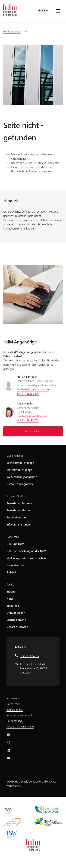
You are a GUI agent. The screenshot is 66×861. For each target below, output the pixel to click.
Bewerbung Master (18, 510)
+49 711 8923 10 (29, 655)
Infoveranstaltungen (19, 524)
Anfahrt (11, 572)
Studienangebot (15, 456)
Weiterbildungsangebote (22, 477)
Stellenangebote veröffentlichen (26, 558)
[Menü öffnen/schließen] (59, 10)
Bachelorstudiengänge (20, 463)
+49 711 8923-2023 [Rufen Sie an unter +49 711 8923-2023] (28, 420)
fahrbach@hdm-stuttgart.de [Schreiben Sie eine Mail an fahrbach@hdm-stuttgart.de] (33, 389)
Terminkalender (16, 565)
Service (10, 584)
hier (26, 167)
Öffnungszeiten (16, 613)
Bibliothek (13, 606)
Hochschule (13, 537)
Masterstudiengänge (19, 470)
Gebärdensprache (17, 627)
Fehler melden (33, 431)
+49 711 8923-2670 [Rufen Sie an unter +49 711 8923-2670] (28, 393)
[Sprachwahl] (43, 11)
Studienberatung (17, 517)
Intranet (11, 591)
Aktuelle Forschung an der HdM (26, 551)
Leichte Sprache (16, 620)
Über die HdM (15, 544)
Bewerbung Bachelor (19, 503)
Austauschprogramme (20, 484)
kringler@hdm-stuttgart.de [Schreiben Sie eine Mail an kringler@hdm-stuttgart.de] (32, 416)
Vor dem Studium (16, 496)
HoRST (11, 598)
